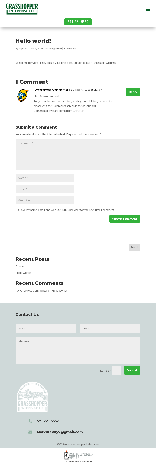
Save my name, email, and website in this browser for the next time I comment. (67, 209)
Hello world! (23, 272)
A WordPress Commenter (51, 89)
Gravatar (78, 110)
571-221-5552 (78, 22)
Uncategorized (53, 48)
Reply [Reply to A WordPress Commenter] (133, 92)
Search (134, 247)
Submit (132, 370)
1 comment (70, 48)
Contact (21, 266)
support (23, 48)
